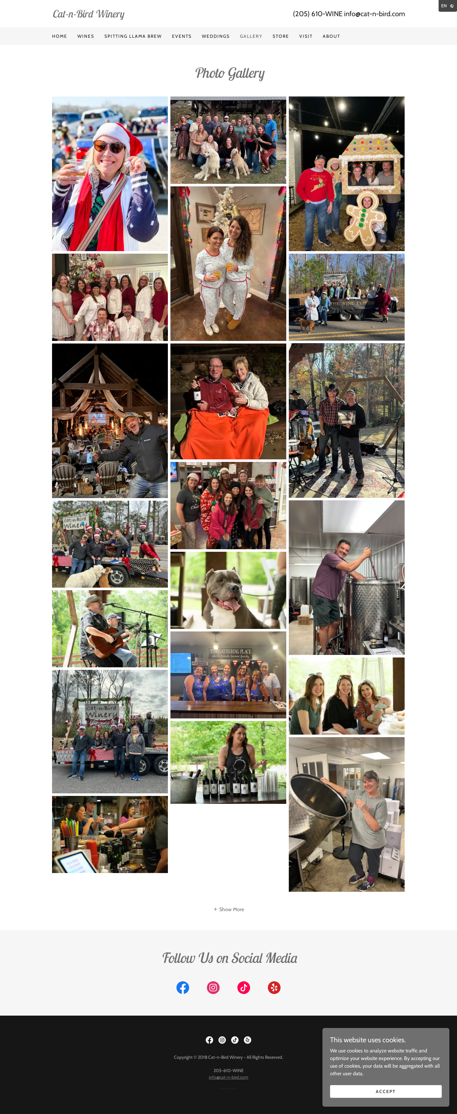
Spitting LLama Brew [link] (133, 36)
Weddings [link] (216, 36)
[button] (228, 909)
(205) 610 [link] (307, 14)
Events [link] (182, 36)
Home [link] (59, 36)
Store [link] (281, 36)
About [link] (331, 36)
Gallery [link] (251, 36)
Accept (386, 1091)
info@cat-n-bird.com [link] (374, 14)
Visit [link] (306, 36)
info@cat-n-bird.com (228, 1077)
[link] (140, 16)
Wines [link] (85, 36)
